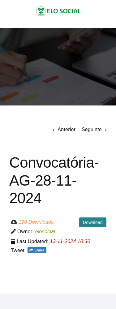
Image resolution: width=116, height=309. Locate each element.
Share (37, 250)
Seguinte (92, 129)
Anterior (66, 129)
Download (93, 222)
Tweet (17, 250)
